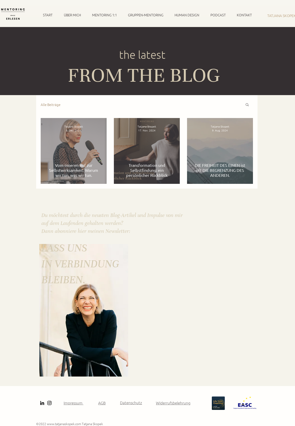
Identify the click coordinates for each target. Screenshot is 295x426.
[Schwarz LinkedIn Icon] (42, 403)
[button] (247, 105)
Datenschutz (131, 402)
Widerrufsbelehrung (173, 402)
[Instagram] (49, 403)
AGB (102, 402)
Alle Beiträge (50, 104)
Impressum (73, 402)
